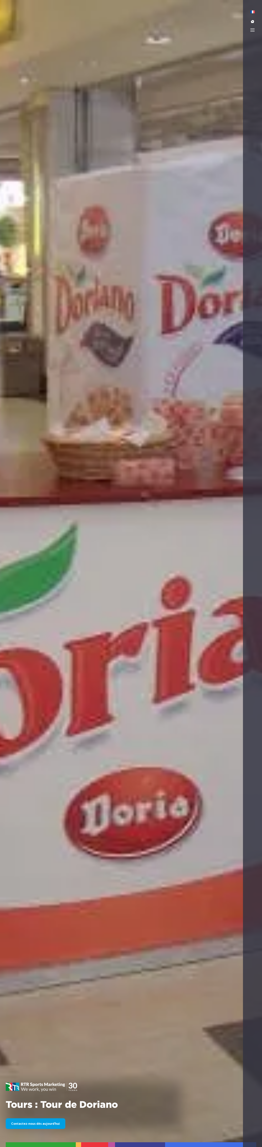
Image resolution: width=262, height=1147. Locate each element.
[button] (252, 21)
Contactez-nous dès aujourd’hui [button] (35, 1124)
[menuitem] (252, 12)
